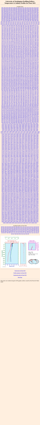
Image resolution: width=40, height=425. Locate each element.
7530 (21, 97)
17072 (3, 157)
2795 (23, 47)
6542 (33, 83)
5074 (21, 55)
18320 (17, 165)
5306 (35, 68)
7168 (16, 93)
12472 (11, 141)
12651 (20, 148)
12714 (3, 150)
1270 (35, 25)
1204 (21, 25)
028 (14, 228)
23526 (28, 218)
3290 (12, 51)
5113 (30, 58)
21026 (34, 191)
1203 (19, 25)
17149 (14, 157)
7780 (16, 103)
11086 (23, 130)
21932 (20, 200)
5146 (28, 60)
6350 (30, 81)
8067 (26, 105)
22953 (25, 212)
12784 (17, 153)
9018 (33, 117)
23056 (37, 213)
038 (33, 228)
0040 (35, 8)
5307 (37, 68)
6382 (26, 82)
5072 (16, 55)
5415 (26, 73)
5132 (33, 59)
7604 (33, 100)
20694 (5, 190)
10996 (11, 128)
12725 (20, 150)
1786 (30, 40)
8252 (33, 111)
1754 (2, 39)
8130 (28, 107)
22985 (11, 213)
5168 (26, 61)
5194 (9, 63)
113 (16, 232)
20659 (34, 188)
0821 (9, 17)
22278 (11, 205)
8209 (30, 110)
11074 (6, 130)
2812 (37, 47)
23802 (25, 220)
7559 (12, 98)
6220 (35, 77)
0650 (12, 15)
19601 (3, 178)
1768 (35, 39)
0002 (5, 7)
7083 (2, 90)
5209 (33, 63)
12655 (31, 148)
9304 (33, 120)
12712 (37, 149)
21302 (14, 193)
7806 (23, 103)
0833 (33, 17)
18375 (5, 166)
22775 (5, 211)
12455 (17, 139)
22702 (23, 208)
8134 (30, 107)
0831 (28, 17)
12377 (8, 135)
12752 (34, 151)
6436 (14, 83)
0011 (23, 7)
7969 (23, 104)
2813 (2, 48)
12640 (25, 146)
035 (27, 228)
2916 (5, 49)
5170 (30, 61)
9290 (12, 120)
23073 (14, 214)
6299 (14, 80)
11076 (8, 130)
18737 (25, 169)
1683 (26, 37)
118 (25, 232)
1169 (27, 24)
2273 (21, 45)
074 (22, 230)
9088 (2, 118)
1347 (23, 28)
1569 (9, 33)
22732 (8, 210)
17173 (23, 157)
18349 (31, 165)
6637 (19, 84)
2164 (26, 42)
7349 (28, 95)
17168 (20, 157)
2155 (7, 42)
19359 (20, 176)
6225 (7, 79)
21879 (25, 199)
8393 (21, 114)
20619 (11, 188)
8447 (12, 115)
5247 (7, 67)
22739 (11, 210)
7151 (19, 91)
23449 (25, 217)
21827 (23, 198)
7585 (37, 98)
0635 (26, 14)
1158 (2, 24)
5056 (21, 54)
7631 (30, 101)
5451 (5, 75)
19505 (20, 177)
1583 (5, 34)
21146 (20, 192)
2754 (28, 46)
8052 (16, 105)
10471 (14, 125)
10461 (3, 125)
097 (25, 231)
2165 (28, 42)
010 (20, 226)
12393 (5, 136)
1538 (28, 32)
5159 (5, 61)
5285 (7, 68)
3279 (23, 49)
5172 (35, 61)
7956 (19, 104)
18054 (20, 163)
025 (9, 228)
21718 (20, 197)
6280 (35, 79)
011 (22, 226)
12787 (25, 153)
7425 (33, 96)
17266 (37, 157)
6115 (12, 77)
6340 (28, 81)
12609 (11, 144)
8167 (33, 108)
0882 (19, 19)
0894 (33, 19)
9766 (26, 123)
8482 (7, 116)
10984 (17, 127)
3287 (5, 51)
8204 (19, 110)
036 (29, 228)
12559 (20, 143)
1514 (23, 31)
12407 (31, 136)
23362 (37, 215)
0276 (14, 11)
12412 (8, 137)
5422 (5, 74)
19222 (20, 174)
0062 (28, 10)
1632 (14, 35)
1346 (21, 28)
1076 (19, 20)
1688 (37, 37)
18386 (8, 166)
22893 (8, 212)
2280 (37, 45)
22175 (31, 203)
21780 (34, 197)
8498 (23, 116)
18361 (34, 165)
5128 (26, 59)
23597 (14, 219)
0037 (33, 8)
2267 (7, 45)
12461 (34, 139)
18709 (17, 169)
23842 (34, 220)
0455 (16, 12)
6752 (19, 86)
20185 (8, 184)
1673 (7, 37)
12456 (20, 139)
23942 (28, 221)
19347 (14, 176)
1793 (7, 41)
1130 (11, 23)
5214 (7, 65)
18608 (25, 167)
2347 (21, 46)
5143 (21, 60)
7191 (5, 94)
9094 (9, 118)
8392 (19, 114)
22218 (14, 204)
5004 (21, 51)
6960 (28, 88)
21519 (14, 195)
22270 (5, 205)
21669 (5, 197)
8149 (12, 108)
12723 (14, 150)
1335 (35, 27)
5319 (23, 69)
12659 (5, 149)
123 (34, 232)
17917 (23, 162)
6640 (26, 84)
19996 (20, 180)
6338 (23, 81)
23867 (11, 221)
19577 (31, 177)
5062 (33, 54)
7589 (7, 100)
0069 (7, 11)
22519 (3, 207)
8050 (14, 105)
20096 (28, 181)
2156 (9, 42)
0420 (35, 11)
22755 (28, 210)
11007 (25, 128)
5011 (37, 51)
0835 (37, 17)
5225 (30, 65)
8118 (12, 107)
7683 (37, 102)
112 (14, 232)
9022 (35, 117)
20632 (25, 188)
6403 (12, 83)
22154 (23, 203)
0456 (19, 12)
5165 (19, 61)
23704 (34, 219)
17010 (34, 156)
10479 (17, 125)
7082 (37, 89)
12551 (11, 143)
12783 (14, 153)
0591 (12, 14)
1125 (38, 21)
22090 (5, 203)
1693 (9, 38)
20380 (5, 186)
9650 (2, 122)
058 (31, 229)
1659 (28, 35)
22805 (17, 211)
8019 (2, 105)
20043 (37, 180)
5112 (28, 58)
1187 (38, 24)
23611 (25, 219)
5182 (21, 62)
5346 (30, 70)
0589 (9, 14)
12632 (3, 146)
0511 (12, 13)
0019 (2, 8)
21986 (11, 201)
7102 (28, 90)
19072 (34, 172)
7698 (5, 103)
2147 (26, 41)
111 (13, 232)
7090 (17, 90)
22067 (34, 201)
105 (2, 232)
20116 (5, 183)
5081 (37, 55)
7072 (21, 89)
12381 (20, 135)
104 (38, 231)
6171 (21, 77)
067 (9, 230)
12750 (28, 151)
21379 (31, 193)
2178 (19, 44)
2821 (21, 48)
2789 (12, 47)
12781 (8, 153)
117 (23, 232)
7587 (5, 100)
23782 (20, 220)
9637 (30, 121)
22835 (28, 211)
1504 (7, 31)
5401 (5, 73)
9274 (5, 120)
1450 (21, 30)
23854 (5, 221)
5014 (7, 52)
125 (38, 232)
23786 (23, 220)
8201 (14, 110)
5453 (9, 75)
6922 (21, 88)
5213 (5, 65)
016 (31, 226)
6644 (35, 84)
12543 (37, 142)
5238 (23, 66)
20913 (3, 191)
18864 (11, 171)
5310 (7, 69)
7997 (28, 104)
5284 (5, 68)
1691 (5, 38)
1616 (23, 34)
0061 (26, 10)
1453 (28, 30)
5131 (30, 59)
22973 (5, 213)
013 (25, 226)
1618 (28, 34)
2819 (16, 48)
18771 (5, 170)
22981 (8, 213)
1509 (12, 31)
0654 (19, 15)
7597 (19, 100)
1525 (12, 32)
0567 (26, 13)
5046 (37, 53)
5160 (7, 61)
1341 (12, 28)
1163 (13, 24)
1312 (33, 26)
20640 (28, 188)
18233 (31, 164)
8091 (5, 107)
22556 (20, 207)
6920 (16, 88)
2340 (5, 46)
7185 (28, 93)
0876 (7, 19)
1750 (30, 38)
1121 (29, 21)
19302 (34, 174)
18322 (23, 165)
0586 (7, 14)
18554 (8, 167)
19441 (8, 177)
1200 (12, 25)
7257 (7, 95)
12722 (11, 150)
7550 (35, 97)
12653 (25, 148)
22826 (23, 211)
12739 (5, 151)
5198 (19, 63)
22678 (17, 208)
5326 (2, 70)
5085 (9, 56)
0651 (14, 15)
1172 (34, 24)
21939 (23, 200)
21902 (8, 200)
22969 (34, 212)
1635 (21, 35)
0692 (30, 15)
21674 (8, 197)
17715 (37, 160)
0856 (28, 18)
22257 (37, 204)
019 (36, 226)
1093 (6, 21)
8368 (23, 113)
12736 (3, 151)
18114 (14, 164)
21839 (34, 198)
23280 (14, 215)
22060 (28, 201)
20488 (14, 186)
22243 (28, 204)
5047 (2, 54)
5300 (21, 68)
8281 (9, 113)
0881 (16, 19)
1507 (9, 31)
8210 (33, 110)
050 (16, 229)
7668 (26, 102)
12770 (23, 152)
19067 (31, 172)
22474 (17, 206)
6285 (9, 80)
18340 (28, 165)
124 (36, 232)
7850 (2, 104)
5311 (9, 69)
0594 (19, 14)
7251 (35, 94)
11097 (7, 131)
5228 (37, 65)
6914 (2, 88)
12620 (5, 145)
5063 (35, 54)
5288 (12, 68)
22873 (5, 212)
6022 (2, 76)
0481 (35, 12)
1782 (21, 40)
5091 (23, 56)
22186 (37, 203)
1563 (33, 32)
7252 (37, 94)
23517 (25, 218)
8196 (2, 110)
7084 (5, 90)
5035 (16, 53)
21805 (5, 198)
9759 (12, 123)
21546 (25, 195)
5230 (5, 66)
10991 (37, 127)
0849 (14, 18)
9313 (7, 121)
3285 (37, 49)
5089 (19, 56)
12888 (25, 156)
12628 (28, 145)
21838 (31, 198)
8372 (28, 113)
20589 (28, 187)
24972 (35, 222)
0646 (5, 15)
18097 (3, 164)
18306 (11, 165)
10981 (8, 127)
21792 (37, 197)
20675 (3, 190)
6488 (26, 83)
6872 (7, 87)
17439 (20, 159)
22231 (20, 204)
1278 (16, 26)
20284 (8, 185)
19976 (11, 180)
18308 (14, 165)
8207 (26, 110)
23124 (31, 214)
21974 (3, 201)
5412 (19, 73)
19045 (14, 172)
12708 (28, 149)
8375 (33, 113)
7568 (21, 98)
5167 (23, 61)
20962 (17, 191)
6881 (19, 87)
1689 (2, 38)
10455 (28, 124)
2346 (19, 46)
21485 (31, 194)
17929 (25, 162)
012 (23, 226)
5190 (37, 62)
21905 (11, 200)
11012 (31, 128)
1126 (2, 23)
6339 (26, 81)
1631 (12, 35)
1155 (34, 23)
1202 (16, 25)
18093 (37, 163)
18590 (17, 167)
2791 (16, 47)
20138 (25, 183)
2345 (16, 46)
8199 (9, 110)
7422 (30, 96)
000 (2, 226)
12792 (37, 153)
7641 (35, 101)
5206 (26, 63)
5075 (23, 55)
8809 (5, 117)
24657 (27, 222)
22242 (25, 204)
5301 (23, 68)
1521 (2, 32)
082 (36, 230)
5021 (23, 52)
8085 (35, 105)
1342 (14, 28)
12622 (11, 145)
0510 (9, 13)
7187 (33, 93)
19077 (3, 173)
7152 (21, 91)
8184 (23, 109)
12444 (23, 138)
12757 (5, 152)
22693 (20, 208)
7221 (26, 94)
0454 (14, 12)
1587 (14, 34)
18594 (20, 167)
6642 (30, 84)
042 (2, 229)
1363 (37, 28)
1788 (35, 40)
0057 (16, 10)
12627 (25, 145)
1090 (37, 20)
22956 (28, 212)
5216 (12, 65)
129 (17, 233)
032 (22, 228)
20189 (11, 184)
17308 (11, 158)
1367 (9, 30)
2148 (28, 41)
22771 (3, 211)
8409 (37, 114)
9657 (9, 122)
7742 (14, 103)
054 (23, 229)
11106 (32, 131)
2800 (35, 47)
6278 (30, 79)
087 (7, 231)
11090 (28, 130)
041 (38, 228)
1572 (16, 33)
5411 (16, 73)
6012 (28, 75)
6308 (35, 80)
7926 (14, 104)
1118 (22, 21)
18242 (34, 164)
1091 (2, 21)
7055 (12, 89)
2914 (37, 48)
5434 (21, 74)
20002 (25, 180)
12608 (8, 144)
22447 (11, 206)
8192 (33, 109)
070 (14, 230)
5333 (19, 70)
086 (5, 231)
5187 (30, 62)
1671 (2, 37)
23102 (25, 214)
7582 (35, 98)
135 (28, 233)
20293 (11, 185)
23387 (5, 217)
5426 (14, 74)
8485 (12, 116)
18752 (31, 169)
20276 (5, 185)
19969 (5, 180)
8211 (35, 110)
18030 (11, 163)
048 (13, 229)
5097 (35, 56)
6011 (26, 75)
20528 (31, 186)
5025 (30, 52)
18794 (11, 170)
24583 (24, 222)
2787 (7, 47)
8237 (23, 111)
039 (34, 228)
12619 (3, 145)
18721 (20, 169)
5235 (16, 66)
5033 (12, 53)
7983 (26, 104)
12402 (23, 136)
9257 (30, 118)
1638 (26, 35)
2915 (2, 49)
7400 (16, 96)
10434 (3, 124)
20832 (23, 190)
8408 (35, 114)
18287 (3, 165)
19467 (17, 177)
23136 (34, 214)
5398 (35, 72)
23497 (17, 218)
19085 (5, 173)
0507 (2, 13)
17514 (37, 159)
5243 (35, 66)
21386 (34, 193)
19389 (28, 176)
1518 (33, 31)
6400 (7, 83)
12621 (8, 145)
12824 (20, 155)
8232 (21, 111)
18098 (5, 164)
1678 (16, 37)
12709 (31, 149)
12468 (5, 141)
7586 (2, 100)
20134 (14, 183)
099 (29, 231)
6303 (23, 80)
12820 (8, 155)
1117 (20, 21)
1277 (14, 26)
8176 (9, 109)
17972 (34, 162)
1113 (11, 21)
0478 (30, 12)
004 (9, 226)
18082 (34, 163)
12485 (8, 142)
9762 (17, 123)
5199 (21, 63)
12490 (14, 142)
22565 (23, 207)
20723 (14, 190)
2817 (12, 48)
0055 (12, 10)
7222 (28, 94)
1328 (28, 27)
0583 (5, 14)
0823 (14, 17)
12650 (17, 148)
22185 (34, 203)
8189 (30, 109)
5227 (35, 65)
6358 (9, 82)
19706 (28, 178)
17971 (31, 162)
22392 (31, 205)
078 (29, 230)
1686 (33, 37)
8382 (5, 114)
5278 (28, 67)
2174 (12, 44)
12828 (31, 155)
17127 (11, 157)
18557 (11, 167)
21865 (14, 199)
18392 (14, 166)
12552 (14, 143)
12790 (31, 153)
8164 (26, 108)
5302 (26, 68)
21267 (31, 192)
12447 (31, 138)
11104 (27, 131)
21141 (14, 192)
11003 (23, 128)
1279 (19, 26)
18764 (3, 170)
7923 (12, 104)
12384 (28, 135)
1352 (35, 28)
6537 (30, 83)
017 (33, 226)
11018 (3, 129)
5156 (35, 60)
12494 (17, 142)
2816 (9, 48)
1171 (31, 24)
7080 (33, 89)
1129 (8, 23)
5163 (14, 61)
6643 (33, 84)
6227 (12, 79)
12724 (17, 150)
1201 (14, 25)
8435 (5, 115)
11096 (4, 131)
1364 (2, 30)
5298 (16, 68)
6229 (16, 79)
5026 (33, 52)
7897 (9, 104)
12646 (5, 148)
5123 (14, 59)
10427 (31, 123)
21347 (23, 193)
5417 (30, 73)
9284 (9, 120)
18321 (20, 165)
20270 (37, 184)
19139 (28, 173)
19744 (3, 179)
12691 (11, 149)
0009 (19, 7)
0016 (35, 7)
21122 (11, 192)
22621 (37, 207)
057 (29, 229)
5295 (14, 68)
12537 (25, 142)
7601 (28, 100)
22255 (34, 204)
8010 (37, 104)
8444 (9, 115)
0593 (16, 14)
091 (14, 231)
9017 (30, 117)
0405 (21, 11)
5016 (12, 52)
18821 (25, 170)
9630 (21, 121)
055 (25, 229)
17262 (34, 157)
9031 (37, 117)
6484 (19, 83)
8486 (14, 116)
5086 (12, 56)
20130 (8, 183)
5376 (33, 70)
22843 (31, 211)
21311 (17, 193)
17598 (20, 160)
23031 (20, 213)
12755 (3, 152)
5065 (2, 55)
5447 (33, 74)
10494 (28, 125)
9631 (23, 121)
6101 (2, 77)
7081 (35, 89)
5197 (16, 63)
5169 (28, 61)
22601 (31, 207)
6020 (35, 75)
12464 (3, 141)
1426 (12, 30)
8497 (21, 116)
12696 (14, 149)
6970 (37, 88)
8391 (16, 114)
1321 (14, 27)
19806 (14, 179)
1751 (33, 38)
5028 (37, 52)
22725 (3, 210)
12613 (23, 144)
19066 (28, 172)
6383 (28, 82)
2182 (28, 44)
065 (5, 230)
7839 (33, 103)
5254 (21, 67)
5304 (30, 68)
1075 (16, 20)
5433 (19, 74)
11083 (14, 130)
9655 (7, 122)
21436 (11, 194)
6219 (33, 77)
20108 (34, 181)
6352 (33, 81)
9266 (2, 120)
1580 (35, 33)
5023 (26, 52)
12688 (8, 149)
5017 (14, 52)
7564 (16, 98)
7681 (35, 102)
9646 (37, 121)
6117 (14, 77)
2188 (35, 44)
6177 (23, 77)
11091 (31, 130)
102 (34, 231)
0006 (14, 7)
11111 (4, 132)
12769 (20, 152)
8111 (10, 107)
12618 (37, 144)
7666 (23, 102)
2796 (26, 47)
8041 (12, 105)
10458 (34, 124)
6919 (14, 88)
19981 (14, 180)
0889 (28, 19)
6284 (7, 80)
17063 (37, 156)
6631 (7, 84)
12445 (25, 138)
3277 (19, 49)
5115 (35, 58)
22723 (34, 208)
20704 (11, 190)
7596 (16, 100)
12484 (5, 142)
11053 (14, 129)
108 (7, 232)
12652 (23, 148)
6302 (21, 80)
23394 (8, 217)
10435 (5, 124)
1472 (33, 30)
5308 (2, 69)
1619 (30, 34)
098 (27, 231)
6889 (35, 87)
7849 (37, 103)
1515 (26, 31)
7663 (19, 102)
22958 (31, 212)
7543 (26, 97)
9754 (3, 123)
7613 (14, 101)
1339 (7, 28)
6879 (16, 87)
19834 (17, 179)
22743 (17, 210)
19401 (34, 176)
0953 (37, 19)
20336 (23, 185)
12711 (34, 149)
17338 (23, 158)
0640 (28, 14)
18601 (23, 167)
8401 (30, 114)
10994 (6, 128)
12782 (11, 153)
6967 (33, 88)
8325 (19, 113)
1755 (5, 39)
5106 (17, 58)
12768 (17, 152)
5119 (5, 59)
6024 (7, 76)
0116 (9, 11)
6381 (23, 82)
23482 (5, 218)
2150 (33, 41)
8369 (26, 113)
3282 (30, 49)
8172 (37, 108)
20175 (5, 184)
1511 (16, 31)
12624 (17, 145)
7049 (9, 89)
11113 (10, 132)
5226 (33, 65)
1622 (35, 34)
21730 (23, 197)
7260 (12, 95)
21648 (34, 195)
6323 (7, 81)
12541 (31, 142)
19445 (14, 177)
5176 (7, 62)
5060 (28, 54)
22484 (23, 206)
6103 (7, 77)
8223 (16, 111)
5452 (7, 75)
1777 (9, 40)
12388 (37, 135)
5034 (14, 53)
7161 (5, 93)
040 (36, 228)
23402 (11, 217)
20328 (14, 185)
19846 (23, 179)
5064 (37, 54)
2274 (23, 45)
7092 (19, 90)
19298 (31, 174)
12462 (37, 139)
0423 (5, 12)
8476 (35, 115)
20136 (20, 183)
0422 (2, 12)
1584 (7, 34)
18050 (17, 163)
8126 (21, 107)
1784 (26, 40)
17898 (20, 162)
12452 (8, 139)
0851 (16, 18)
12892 (31, 156)
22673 (14, 208)
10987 (25, 127)
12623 (14, 145)
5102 (7, 58)
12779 (3, 153)
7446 (5, 97)
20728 (17, 190)
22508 (34, 206)
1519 (35, 31)
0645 (2, 15)
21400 (37, 193)
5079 (33, 55)
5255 (23, 67)
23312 (23, 215)
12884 (17, 156)
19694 (25, 178)
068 (11, 230)
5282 (37, 67)
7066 (16, 89)
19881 (34, 179)
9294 (19, 120)
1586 (12, 34)
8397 (28, 114)
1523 (7, 32)
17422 (8, 159)
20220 (17, 184)
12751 (31, 151)
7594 (12, 100)
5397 (33, 72)
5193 (7, 63)
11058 (25, 129)
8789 (37, 116)
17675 (31, 160)
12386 (34, 135)
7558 (9, 98)
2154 (5, 42)
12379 (14, 135)
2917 (7, 49)
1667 (30, 35)
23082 (17, 214)
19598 (37, 177)
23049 (28, 213)
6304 (26, 80)
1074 (14, 20)
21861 (11, 199)
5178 (12, 62)
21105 (6, 192)
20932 (11, 191)
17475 (28, 159)
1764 (26, 39)
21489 (37, 194)
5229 (2, 66)
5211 (37, 63)
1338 (5, 28)
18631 (31, 167)
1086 (28, 20)
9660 (14, 122)
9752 (37, 122)
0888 (26, 19)
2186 (30, 44)
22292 (20, 205)
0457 (21, 12)
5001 (14, 51)
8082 (33, 105)
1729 (19, 38)
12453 (11, 139)
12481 (34, 141)
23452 (28, 217)
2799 (33, 47)
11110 (2, 132)
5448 (35, 74)
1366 (7, 30)
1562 (30, 32)
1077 (21, 20)
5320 (26, 69)
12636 (14, 146)
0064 (33, 10)
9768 (29, 123)
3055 (14, 49)
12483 (3, 142)
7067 (19, 89)
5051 (12, 54)
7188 (35, 93)
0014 (30, 7)
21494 (3, 195)
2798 (30, 47)
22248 (31, 204)
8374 (30, 113)
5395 (28, 72)
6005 (19, 75)
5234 (14, 66)
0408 (28, 11)
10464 (8, 125)
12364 (11, 134)
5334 (21, 70)
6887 (30, 87)
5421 (2, 74)
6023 (5, 76)
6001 (14, 75)
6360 (14, 82)
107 (5, 232)
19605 (5, 178)
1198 (7, 25)
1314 (37, 26)
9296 (21, 120)
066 (7, 230)
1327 (26, 27)
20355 (31, 185)
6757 (30, 86)
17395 (3, 159)
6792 (33, 86)
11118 (15, 132)
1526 (14, 32)
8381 (2, 114)
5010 (35, 51)
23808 (28, 220)
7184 (26, 93)
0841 (12, 18)
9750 (35, 122)
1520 (37, 31)
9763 (19, 123)
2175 (14, 44)
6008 (21, 75)
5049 (7, 54)
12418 (23, 137)
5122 (12, 59)
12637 (17, 146)
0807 (2, 17)
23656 (28, 219)
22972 (3, 213)
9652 (5, 122)
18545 (5, 167)
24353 (15, 222)
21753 (28, 197)
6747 (7, 86)
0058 (19, 10)
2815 (7, 48)
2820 (19, 48)
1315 (2, 27)
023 (5, 228)
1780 (16, 40)
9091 (5, 118)
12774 (28, 152)
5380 (2, 72)
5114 (33, 58)
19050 (17, 172)
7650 (7, 102)
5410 (14, 73)
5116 (37, 58)
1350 (30, 28)
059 (33, 229)
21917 (17, 200)
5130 (28, 59)
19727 (37, 178)
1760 (16, 39)
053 (22, 229)
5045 (35, 53)
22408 (34, 205)
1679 (19, 37)
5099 (37, 56)
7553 (2, 98)
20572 (17, 187)
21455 (17, 194)
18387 (11, 166)
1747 (23, 38)
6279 (33, 79)
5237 (21, 66)
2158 (14, 42)
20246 (28, 184)
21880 (28, 199)
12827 (28, 155)
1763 (23, 39)
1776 (7, 40)
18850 (37, 170)
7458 (7, 97)
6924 (26, 88)
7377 (35, 95)
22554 (14, 207)
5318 (21, 69)
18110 (11, 164)
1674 (9, 37)
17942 (28, 162)
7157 (33, 91)
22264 (3, 205)
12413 (11, 137)
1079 (26, 20)
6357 (7, 82)
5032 (9, 53)
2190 (2, 45)
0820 (7, 17)
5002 (16, 51)
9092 (7, 118)
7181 (19, 93)
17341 (25, 158)
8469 (28, 115)
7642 (37, 101)
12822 (14, 155)
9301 (26, 120)
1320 (12, 27)
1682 (23, 37)
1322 (16, 27)
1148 (18, 23)
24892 (33, 222)
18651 (37, 167)
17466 (25, 159)
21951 (28, 200)
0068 (5, 11)
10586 (5, 127)
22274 (8, 205)
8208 (28, 110)
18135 (17, 164)
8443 (7, 115)
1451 (23, 30)
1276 (12, 26)
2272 (19, 45)
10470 (11, 125)
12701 (20, 149)
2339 (2, 46)
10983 (14, 127)
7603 (30, 100)
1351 (33, 28)
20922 (5, 191)
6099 (37, 76)
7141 (12, 91)
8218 (14, 111)
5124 (16, 59)
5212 (2, 65)
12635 (11, 146)
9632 (26, 121)
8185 (26, 109)
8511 (33, 116)
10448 (23, 124)
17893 (17, 162)
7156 (30, 91)
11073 (3, 130)
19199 (11, 174)
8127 (23, 107)
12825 (23, 155)
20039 (31, 180)
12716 (5, 150)
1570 (12, 33)
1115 (16, 21)
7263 (19, 95)
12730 (31, 150)
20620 (14, 188)
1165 (18, 24)
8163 (23, 108)
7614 (16, 101)
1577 (28, 33)
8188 (28, 109)
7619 (23, 101)
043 (3, 229)
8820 (7, 117)
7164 (7, 93)
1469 (30, 30)
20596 (34, 187)
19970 (8, 180)
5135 (2, 60)
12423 (34, 137)
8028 (7, 105)
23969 (7, 222)
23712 (37, 219)
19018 (8, 172)
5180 (16, 62)
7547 (30, 97)
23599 (17, 219)
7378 (37, 95)
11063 (31, 129)
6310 (2, 81)
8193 (35, 109)
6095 (28, 76)
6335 (16, 81)
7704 (12, 103)
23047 (25, 213)
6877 (14, 87)
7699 (7, 103)
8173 (2, 109)
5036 (19, 53)
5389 (19, 72)
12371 (31, 134)
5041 (30, 53)
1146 (13, 23)
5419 (35, 73)
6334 (14, 81)
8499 (26, 116)
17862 (14, 162)
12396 (11, 136)
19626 (14, 178)
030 (18, 228)
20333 (20, 185)
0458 (23, 12)
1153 (29, 23)
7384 (7, 96)
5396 (30, 72)
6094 (26, 76)
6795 (2, 87)
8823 (9, 117)
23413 (14, 217)
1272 (2, 26)
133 (24, 233)
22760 (34, 210)
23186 (5, 215)
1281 (23, 26)
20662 (37, 188)
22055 (25, 201)
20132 (11, 183)
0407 (26, 11)
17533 (3, 160)
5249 (12, 67)
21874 (20, 199)
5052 (14, 54)
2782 (33, 46)
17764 (5, 162)
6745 (2, 86)
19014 (3, 172)
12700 (17, 149)
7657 (12, 102)
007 (14, 226)
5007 (28, 51)
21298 (11, 193)
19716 (31, 178)
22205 (5, 204)
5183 (23, 62)
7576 (30, 98)
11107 (35, 131)
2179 (21, 44)
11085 (20, 130)
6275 (23, 79)
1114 (13, 21)
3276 (16, 49)
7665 (21, 102)
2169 (37, 42)
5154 (30, 60)
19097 (11, 173)
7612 (12, 101)
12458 (25, 139)
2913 (35, 48)
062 (38, 229)
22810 (20, 211)
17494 (34, 159)
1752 (35, 38)
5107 (19, 58)
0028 (14, 8)
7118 (37, 90)
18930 (25, 171)
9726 (26, 122)
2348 (23, 46)
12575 (25, 143)
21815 (14, 198)
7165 (9, 93)
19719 (34, 178)
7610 (7, 101)
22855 (37, 211)
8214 (5, 111)
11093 (37, 130)
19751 (8, 179)
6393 (35, 82)
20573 (20, 187)
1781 (19, 40)
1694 (12, 38)
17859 (11, 162)
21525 (17, 195)
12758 (8, 152)
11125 (24, 132)
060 (34, 229)
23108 (28, 214)
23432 (20, 217)
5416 (28, 73)
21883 (31, 199)
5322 (30, 69)
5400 (2, 73)
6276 (26, 79)
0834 (35, 17)
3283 (33, 49)
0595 (21, 14)
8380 (37, 113)
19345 (11, 176)
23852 (3, 221)
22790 (11, 211)
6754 (23, 86)
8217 (12, 111)
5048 (5, 54)
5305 (33, 68)
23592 (8, 219)
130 (19, 233)
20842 (28, 190)
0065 (35, 10)
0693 (33, 15)
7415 (28, 96)
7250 (33, 94)
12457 (23, 139)
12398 (14, 136)
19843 (20, 179)
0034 (28, 8)
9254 (26, 118)
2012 (14, 41)
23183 (3, 215)
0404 (19, 11)
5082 (2, 56)
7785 (19, 103)
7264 (21, 95)
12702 (23, 149)
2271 (16, 45)
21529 (20, 195)
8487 (16, 116)
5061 (30, 54)
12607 (5, 144)
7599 (23, 100)
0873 (37, 18)
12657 (37, 148)
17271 (5, 158)
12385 (31, 135)
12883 (14, 156)
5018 (16, 52)
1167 (22, 24)
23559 (3, 219)
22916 (14, 212)
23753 (14, 220)
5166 (21, 61)
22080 (37, 201)
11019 (6, 129)
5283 (2, 68)
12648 (11, 148)
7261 (14, 95)
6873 (9, 87)
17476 (31, 159)
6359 (12, 82)
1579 (33, 33)
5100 (3, 58)
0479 (33, 12)
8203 (16, 110)
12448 (34, 138)
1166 (20, 24)
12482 (37, 141)
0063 (30, 10)
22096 (11, 203)
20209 (14, 184)
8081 (30, 105)
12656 (34, 148)
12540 (28, 142)
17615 (25, 160)
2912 (33, 48)
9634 (28, 121)
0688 (21, 15)
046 (9, 229)
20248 (31, 184)
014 (27, 226)
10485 (20, 125)
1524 (9, 32)
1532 (16, 32)
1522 (5, 32)
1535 (21, 32)
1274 (7, 26)
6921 (19, 88)
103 (36, 231)
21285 (37, 192)
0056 (14, 10)
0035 (30, 8)
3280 (26, 49)
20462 (11, 186)
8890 (12, 117)
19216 (17, 174)
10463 (5, 125)
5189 (35, 62)
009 (18, 226)
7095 (21, 90)
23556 (37, 218)
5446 (30, 74)
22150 (20, 203)
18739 (28, 169)
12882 (11, 156)
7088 (12, 90)
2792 (19, 47)
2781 (30, 46)
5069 (12, 55)
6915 (5, 88)
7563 (14, 98)
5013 (5, 52)
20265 (34, 184)
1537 (26, 32)
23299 (20, 215)
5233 (12, 66)
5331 (14, 70)
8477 (37, 115)
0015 (33, 7)
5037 (21, 53)
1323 (19, 27)
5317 (19, 69)
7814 (26, 103)
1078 (23, 20)
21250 (28, 192)
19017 (5, 172)
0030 (19, 8)
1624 (2, 35)
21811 (11, 198)
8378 (35, 113)
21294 (8, 193)
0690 (26, 15)
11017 (37, 128)
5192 (5, 63)
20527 (28, 186)
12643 (34, 146)
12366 (17, 134)
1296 (30, 26)
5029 (2, 53)
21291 (5, 193)
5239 (26, 66)
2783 (35, 46)
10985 (20, 127)
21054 (37, 191)
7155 (28, 91)
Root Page (20, 277)
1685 (30, 37)
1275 (9, 26)
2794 (21, 47)
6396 (2, 83)
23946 (34, 221)
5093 (28, 56)
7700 (9, 103)
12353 (32, 132)
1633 (16, 35)
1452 (26, 30)
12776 (34, 152)
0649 (9, 15)
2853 (23, 48)
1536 (23, 32)
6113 (10, 77)
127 (13, 233)
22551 (11, 207)
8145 (7, 108)
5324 (35, 69)
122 (32, 232)
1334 (33, 27)
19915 (37, 179)
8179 (14, 109)
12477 (23, 141)
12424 (37, 137)
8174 (5, 109)
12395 (8, 136)
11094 (2, 131)
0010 (21, 7)
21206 (22, 192)
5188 (33, 62)
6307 (33, 80)
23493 (14, 218)
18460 (28, 166)
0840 (9, 18)
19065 (25, 172)
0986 (9, 20)
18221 (28, 164)
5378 (37, 70)
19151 (34, 173)
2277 (30, 45)
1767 (33, 39)
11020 (8, 129)
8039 (9, 105)
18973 (31, 171)
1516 (28, 31)
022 (3, 228)
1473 (35, 30)
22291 (17, 205)
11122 (21, 132)
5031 (7, 53)
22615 (34, 207)
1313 (35, 26)
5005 (23, 51)
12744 (14, 151)
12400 (17, 136)
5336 (23, 70)
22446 (8, 206)
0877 (9, 19)
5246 (5, 67)
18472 (34, 166)
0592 (14, 14)
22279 (14, 205)
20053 (5, 181)
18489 (37, 166)
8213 (2, 111)
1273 (5, 26)
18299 (8, 165)
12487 (11, 142)
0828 (21, 17)
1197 (5, 25)
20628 (23, 188)
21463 (20, 194)
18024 (8, 163)
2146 (23, 41)
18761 (37, 169)
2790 (14, 47)
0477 (28, 12)
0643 (35, 14)
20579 (23, 187)
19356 (17, 176)
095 (22, 231)
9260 (33, 118)
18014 (5, 163)
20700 (8, 190)
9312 (5, 121)
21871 (17, 199)
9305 (35, 120)
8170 (35, 108)
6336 (19, 81)
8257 (2, 113)
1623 (37, 34)
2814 (5, 48)
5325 (37, 69)
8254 (37, 111)
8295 (14, 113)
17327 (17, 158)
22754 (25, 210)
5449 (37, 74)
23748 (8, 220)
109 (9, 232)
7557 (7, 98)
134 (26, 233)
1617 (26, 34)
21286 (3, 193)
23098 (23, 214)
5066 (5, 55)
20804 (20, 190)
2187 (33, 44)
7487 (12, 97)
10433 (37, 123)
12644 (37, 146)
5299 (19, 68)
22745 (20, 210)
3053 (9, 49)
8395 (26, 114)
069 (13, 230)
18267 (37, 164)
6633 (12, 84)
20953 (14, 191)
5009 (33, 51)
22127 (17, 203)
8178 (12, 109)
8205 (21, 110)
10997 (14, 128)
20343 (25, 185)
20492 (17, 186)
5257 (26, 67)
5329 (9, 70)
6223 (2, 79)
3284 (35, 49)
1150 (22, 23)
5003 (19, 51)
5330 (12, 70)
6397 (5, 83)
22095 (8, 203)
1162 (11, 24)
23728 (3, 220)
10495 (31, 125)
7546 (28, 97)
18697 (14, 169)
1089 (35, 20)
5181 (19, 62)
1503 (5, 31)
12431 (14, 138)
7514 (16, 97)
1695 (14, 38)
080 (33, 230)
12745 (17, 151)
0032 (23, 8)
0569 (30, 13)
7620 (26, 101)
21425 (5, 194)
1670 (37, 35)
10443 (20, 124)
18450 (25, 166)
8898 (19, 117)
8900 (23, 117)
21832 (25, 198)
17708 (34, 160)
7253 (2, 95)
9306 (37, 120)
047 (11, 229)
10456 (31, 124)
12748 (23, 151)
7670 (28, 102)
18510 (3, 167)
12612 (20, 144)
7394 (12, 96)
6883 (23, 87)
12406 (28, 136)
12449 (37, 138)
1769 (37, 39)
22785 (8, 211)
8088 (2, 107)
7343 (23, 95)
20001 (23, 180)
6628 (37, 83)
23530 (31, 218)
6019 (33, 75)
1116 (18, 21)
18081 (31, 163)
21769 (31, 197)
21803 (3, 198)
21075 (3, 192)
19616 (11, 178)
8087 (37, 105)
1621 (33, 34)
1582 (2, 34)
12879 (3, 156)
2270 (14, 45)
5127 (23, 59)
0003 (7, 7)
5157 (37, 60)
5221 (21, 65)
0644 (37, 14)
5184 (26, 62)
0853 (21, 18)
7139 (7, 91)
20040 (34, 180)
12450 (3, 139)
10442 (17, 124)
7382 (5, 96)
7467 (9, 97)
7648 (5, 102)
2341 (7, 46)
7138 (5, 91)
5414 (23, 73)
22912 (11, 212)
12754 (37, 151)
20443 (8, 186)
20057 (8, 181)
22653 (8, 208)
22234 (23, 204)
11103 (24, 131)
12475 (17, 141)
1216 (28, 25)
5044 (33, 53)
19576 (28, 177)
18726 (23, 169)
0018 (37, 7)
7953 (16, 104)
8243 (26, 111)
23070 (8, 214)
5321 (28, 69)
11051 (11, 129)
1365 (5, 30)
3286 (2, 51)
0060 (23, 10)
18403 (17, 166)
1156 (36, 23)
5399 (37, 72)
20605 (5, 188)
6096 (30, 76)
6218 (30, 77)
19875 (28, 179)
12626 (23, 145)
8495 (19, 116)
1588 (16, 34)
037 (31, 228)
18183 (25, 164)
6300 (16, 80)
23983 (10, 222)
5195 (12, 63)
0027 (12, 8)
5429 (16, 74)
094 (20, 231)
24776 (30, 222)
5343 (26, 70)
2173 (9, 44)
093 (18, 231)
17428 (11, 159)
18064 (23, 163)
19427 (5, 177)
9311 (2, 121)
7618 (21, 101)
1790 (2, 41)
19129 (25, 173)
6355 (2, 82)
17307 (8, 158)
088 (9, 231)
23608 (20, 219)
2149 (30, 41)
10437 (11, 124)
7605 (35, 100)
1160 (6, 24)
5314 (12, 69)
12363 (8, 134)
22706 (25, 208)
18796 (14, 170)
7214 (14, 94)
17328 (20, 158)
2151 (35, 41)
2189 (37, 44)
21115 (8, 192)
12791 (34, 153)
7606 (37, 100)
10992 (3, 128)
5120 (7, 59)
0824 (16, 17)
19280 (25, 174)
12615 (28, 144)
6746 (5, 86)
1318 (9, 27)
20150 (34, 183)
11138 (26, 132)
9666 (19, 122)
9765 (24, 123)
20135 (17, 183)
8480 (2, 116)
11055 (20, 129)
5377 (35, 70)
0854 (23, 18)
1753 (37, 38)
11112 (7, 132)
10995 (8, 128)
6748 (9, 86)
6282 (2, 80)
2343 (12, 46)
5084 (7, 56)
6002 (16, 75)
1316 (5, 27)
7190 (2, 94)
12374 (3, 135)
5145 (26, 60)
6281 (37, 79)
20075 (17, 181)
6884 (26, 87)
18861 (5, 171)
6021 (37, 75)
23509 (20, 218)
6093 (23, 76)
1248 (30, 25)
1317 (7, 27)
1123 (34, 21)
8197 (5, 110)
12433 (17, 138)
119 (27, 232)
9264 (35, 118)
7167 (14, 93)
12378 (11, 135)
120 (29, 232)
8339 (21, 113)
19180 (5, 174)
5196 (14, 63)
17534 (5, 160)
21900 (5, 200)
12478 (25, 141)
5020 (21, 52)
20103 (31, 181)
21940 (25, 200)
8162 (21, 108)
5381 (5, 72)
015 (29, 226)
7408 (23, 96)
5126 (21, 59)
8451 (16, 115)
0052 (5, 10)
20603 (3, 188)
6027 (14, 76)
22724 (37, 208)
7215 (16, 94)
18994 (34, 171)
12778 (37, 152)
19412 (3, 177)
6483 (16, 83)
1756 (7, 39)
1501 (37, 30)
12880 (5, 156)
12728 (25, 150)
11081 (11, 130)
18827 (31, 170)
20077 (20, 181)
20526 (25, 186)
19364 (23, 176)
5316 (16, 69)
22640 (3, 208)
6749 (12, 86)
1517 (30, 31)
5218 (16, 65)
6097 (33, 76)
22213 (11, 204)
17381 (34, 158)
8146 (9, 108)
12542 (34, 142)
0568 (28, 13)
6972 (2, 89)
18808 (17, 170)
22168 (28, 203)
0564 (19, 13)
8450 (14, 115)
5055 (19, 54)
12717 (8, 150)
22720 (31, 208)
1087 (30, 20)
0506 (37, 12)
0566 (23, 13)
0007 (16, 7)
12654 (28, 148)
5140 (14, 60)
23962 (4, 222)
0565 (21, 13)
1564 (35, 32)
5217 (14, 65)
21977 (5, 201)
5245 (2, 67)
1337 (2, 28)
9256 (28, 118)
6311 (5, 81)
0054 (9, 10)
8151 (14, 108)
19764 (11, 179)
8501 (28, 116)
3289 (9, 51)
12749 (25, 151)
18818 (20, 170)
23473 (37, 217)
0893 (30, 19)
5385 (12, 72)
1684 (28, 37)
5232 (9, 66)
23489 (11, 218)
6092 (21, 76)
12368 (23, 134)
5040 (28, 53)
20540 (3, 187)
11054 (17, 129)
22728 (5, 210)
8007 (33, 104)
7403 (19, 96)
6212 (28, 77)
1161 (8, 24)
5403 (9, 73)
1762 (21, 39)
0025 (9, 8)
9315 (9, 121)
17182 (25, 157)
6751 (16, 86)
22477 (20, 206)
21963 (34, 200)
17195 (28, 157)
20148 (31, 183)
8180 (16, 109)
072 (18, 230)
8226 (19, 111)
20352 (28, 185)
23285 (17, 215)
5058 (26, 54)
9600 (16, 121)
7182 (21, 93)
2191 (5, 45)
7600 (26, 100)
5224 (28, 65)
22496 (28, 206)
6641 (28, 84)
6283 (5, 80)
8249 (30, 111)
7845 (35, 103)
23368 (3, 217)
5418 (33, 73)
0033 (26, 8)
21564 (28, 195)
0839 (7, 18)
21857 (8, 199)
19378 (25, 176)
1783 (23, 40)
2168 (35, 42)
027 (13, 228)
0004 (9, 7)
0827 (19, 17)
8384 (9, 114)
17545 (8, 160)
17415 (5, 159)
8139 (35, 107)
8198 (7, 110)
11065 (34, 129)
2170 (2, 44)
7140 (9, 91)
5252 (19, 67)
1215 (26, 25)
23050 (31, 213)
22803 (14, 211)
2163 (23, 42)
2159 (16, 42)
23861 (8, 221)
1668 (33, 35)
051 (18, 229)
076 (25, 230)
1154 (31, 23)
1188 (2, 25)
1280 (21, 26)
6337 (21, 81)
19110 (17, 173)
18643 (34, 167)
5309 (5, 69)
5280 (33, 67)
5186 (28, 62)
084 (2, 231)
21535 (23, 195)
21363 (25, 193)
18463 (31, 166)
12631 (37, 145)
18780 (8, 170)
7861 (7, 104)
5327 (5, 70)
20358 (34, 185)
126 (12, 233)
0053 (7, 10)
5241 (30, 66)
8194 (37, 109)
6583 (35, 83)
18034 (14, 163)
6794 (37, 86)
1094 (9, 21)
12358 (35, 132)
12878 (37, 155)
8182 (19, 109)
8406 (33, 114)
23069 (5, 214)
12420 (28, 137)
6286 (12, 80)
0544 (14, 13)
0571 (35, 13)
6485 (21, 83)
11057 (23, 129)
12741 (8, 151)
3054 (12, 49)
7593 (9, 100)
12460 (31, 139)
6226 (9, 79)
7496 (14, 97)
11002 (20, 128)
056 (27, 229)
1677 (14, 37)
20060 (14, 181)
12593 (31, 143)
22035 (20, 201)
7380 (2, 96)
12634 (8, 146)
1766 (30, 39)
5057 (23, 54)
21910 (14, 200)
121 (30, 232)
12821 (11, 155)
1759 (14, 39)
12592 (28, 143)
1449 (19, 30)
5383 (7, 72)
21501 (8, 195)
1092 (4, 21)
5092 (26, 56)
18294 (5, 165)
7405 (21, 96)
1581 (37, 33)
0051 (2, 10)
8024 (5, 105)
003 (7, 226)
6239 (19, 79)
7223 (30, 94)
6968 (35, 88)
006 (13, 226)
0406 (23, 11)
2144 (19, 41)
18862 (8, 171)
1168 (25, 24)
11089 (25, 130)
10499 (37, 125)
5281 (35, 67)
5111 (26, 58)
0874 (2, 19)
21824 (20, 198)
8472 (30, 115)
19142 (31, 173)
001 (3, 226)
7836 (30, 103)
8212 (37, 110)
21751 (25, 197)
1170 (29, 24)
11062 (28, 129)
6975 (5, 89)
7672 (30, 102)
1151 (25, 23)
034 (25, 228)
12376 (5, 135)
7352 (30, 95)
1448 (16, 30)
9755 (5, 123)
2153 (2, 42)
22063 (31, 201)
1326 (23, 27)
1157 (38, 23)
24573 (21, 222)
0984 (7, 20)
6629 (2, 84)
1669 (35, 35)
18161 (20, 164)
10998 (17, 128)
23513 (23, 218)
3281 (28, 49)
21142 (17, 192)
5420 (37, 73)
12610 (14, 144)
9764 (22, 123)
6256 (21, 79)
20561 (11, 187)
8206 (23, 110)
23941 (25, 221)
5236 (19, 66)
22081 (3, 203)
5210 (35, 63)
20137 (22, 183)
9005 (26, 117)
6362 (19, 82)
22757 (31, 210)
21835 (28, 198)
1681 (21, 37)
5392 (26, 72)
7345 (26, 95)
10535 (3, 127)
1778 (12, 40)
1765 (28, 39)
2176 (16, 44)
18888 (17, 171)
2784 (37, 46)
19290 (28, 174)
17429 (14, 159)
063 (2, 230)
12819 (5, 155)
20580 (25, 187)
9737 (28, 122)
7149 (14, 91)
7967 (21, 104)
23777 (17, 220)
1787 (33, 40)
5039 (26, 53)
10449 (25, 124)
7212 (9, 94)
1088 (33, 20)
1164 (15, 24)
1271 (37, 25)
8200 (12, 110)
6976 (7, 89)
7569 (23, 98)
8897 (16, 117)
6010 (23, 75)
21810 (8, 198)
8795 (2, 117)
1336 (37, 27)
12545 (3, 143)
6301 (19, 80)
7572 (26, 98)
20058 (11, 181)
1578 (30, 33)
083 (38, 230)
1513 (21, 31)
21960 (31, 200)
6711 (37, 84)
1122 (31, 21)
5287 (9, 68)
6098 (35, 76)
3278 (21, 49)
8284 (12, 113)
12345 (29, 132)
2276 (28, 45)
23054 (34, 213)
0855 (26, 18)
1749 (28, 38)
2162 (21, 42)
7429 (37, 96)
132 (23, 233)
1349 (28, 28)
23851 (37, 220)
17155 (17, 157)
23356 (34, 215)
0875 (5, 19)
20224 (20, 184)
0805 (37, 15)
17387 (37, 158)
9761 (15, 123)
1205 (23, 25)
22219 (17, 204)
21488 (34, 194)
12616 (31, 144)
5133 (35, 59)
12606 (3, 144)
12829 (34, 155)
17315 (14, 158)
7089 (14, 90)
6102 (5, 77)
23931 (23, 221)
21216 (25, 192)
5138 (9, 60)
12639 (23, 146)
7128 (2, 91)
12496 (20, 142)
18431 (23, 166)
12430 (11, 138)
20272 (3, 185)
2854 (26, 48)
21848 (5, 199)
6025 (9, 76)
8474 (33, 115)
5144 (23, 60)
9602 (19, 121)
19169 (37, 173)
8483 (9, 116)
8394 (23, 114)
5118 (2, 59)
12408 (34, 136)
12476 (20, 141)
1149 (20, 23)
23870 (14, 221)
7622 (28, 101)
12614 (25, 144)
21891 (3, 200)
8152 (16, 108)
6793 (35, 86)
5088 (16, 56)
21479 (28, 194)
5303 (28, 68)
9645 (35, 121)
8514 (35, 116)
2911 (30, 48)
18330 (25, 165)
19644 (20, 178)
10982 (11, 127)
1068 (12, 20)
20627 (20, 188)
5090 (21, 56)
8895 (14, 117)
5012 (2, 52)
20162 (37, 183)
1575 (23, 33)
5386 (14, 72)
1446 (14, 30)
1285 (28, 26)
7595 (14, 100)
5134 (37, 59)
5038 (23, 53)
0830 (26, 17)
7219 (21, 94)
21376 (28, 193)
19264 (23, 174)
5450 (2, 75)
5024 (28, 52)
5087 (14, 56)
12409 (37, 136)
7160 (2, 93)
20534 (37, 186)
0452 (9, 12)
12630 (34, 145)
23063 (3, 214)
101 (33, 231)
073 (20, 230)
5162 (12, 61)
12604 (34, 143)
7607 (2, 101)
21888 (34, 199)
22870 (3, 212)
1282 (26, 26)
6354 (37, 81)
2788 (9, 47)
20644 (31, 188)
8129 (26, 107)
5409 (12, 73)
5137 (7, 60)
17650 (28, 160)
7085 (7, 90)
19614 (8, 178)
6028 (16, 76)
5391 (23, 72)
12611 (17, 144)
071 (16, 230)
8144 (5, 108)
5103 (10, 58)
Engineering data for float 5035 (20, 275)
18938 (28, 171)
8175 (7, 109)
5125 (19, 59)
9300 (23, 120)
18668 (5, 169)
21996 (14, 201)
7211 (7, 94)
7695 (2, 103)
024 (7, 228)
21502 (11, 195)
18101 (8, 164)
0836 (2, 18)
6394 (37, 82)
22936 (23, 212)
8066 (23, 105)
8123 (16, 107)
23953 (37, 221)
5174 (2, 62)
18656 (3, 169)
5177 (9, 62)
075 (23, 230)
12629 (31, 145)
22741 (14, 210)
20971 (23, 191)
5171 (33, 61)
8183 (21, 109)
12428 (5, 138)
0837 (5, 18)
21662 (37, 195)
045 (7, 229)
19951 (3, 180)
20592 (31, 187)
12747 (20, 151)
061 (36, 229)
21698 (17, 197)
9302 (28, 120)
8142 (37, 107)
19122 (22, 173)
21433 (8, 194)
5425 (12, 74)
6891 (37, 87)
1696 (16, 38)
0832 (30, 17)
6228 (14, 79)
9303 (30, 120)
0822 (12, 17)
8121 (14, 107)
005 (11, 226)
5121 (9, 59)
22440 (5, 206)
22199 (3, 204)
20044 (3, 181)
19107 (14, 173)
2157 (12, 42)
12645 (3, 148)
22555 (17, 207)
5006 (26, 51)
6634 (14, 84)
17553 (11, 160)
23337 (28, 215)
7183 (23, 93)
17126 (8, 157)
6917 (9, 88)
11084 (17, 130)
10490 (25, 125)
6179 (26, 77)
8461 (21, 115)
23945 (31, 221)
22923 (17, 212)
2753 (26, 46)
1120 (27, 21)
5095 (33, 56)
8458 (19, 115)
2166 (30, 42)
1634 (19, 35)
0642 (33, 14)
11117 (13, 132)
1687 (35, 37)
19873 (25, 179)
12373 (37, 134)
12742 (11, 151)
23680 (31, 219)
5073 (19, 55)
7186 (30, 93)
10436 (8, 124)
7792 (21, 103)
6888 (33, 87)
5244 (37, 66)
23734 (5, 220)
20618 (8, 188)
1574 (21, 33)
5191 (2, 63)
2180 (23, 44)
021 (2, 228)
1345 (19, 28)
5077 (28, 55)
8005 (30, 104)
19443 (11, 177)
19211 (14, 174)
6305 (28, 80)
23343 (31, 215)
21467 (23, 194)
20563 (14, 187)
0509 (7, 13)
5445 (28, 74)
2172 (7, 44)
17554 (14, 160)
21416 (3, 194)
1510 (14, 31)
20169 (3, 184)
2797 (28, 47)
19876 (31, 179)
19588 (34, 177)
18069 (28, 163)
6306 (30, 80)
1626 (7, 35)
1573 (19, 33)
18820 (23, 170)
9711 (23, 122)
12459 (28, 139)
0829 (23, 17)
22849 (34, 211)
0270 (12, 11)
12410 (3, 137)
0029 (16, 8)
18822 (28, 170)
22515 (37, 206)
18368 (37, 165)
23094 (20, 214)
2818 (14, 48)
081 (34, 230)
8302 (16, 113)
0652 (16, 15)
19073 (37, 172)
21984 (8, 201)
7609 (5, 101)
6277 (28, 79)
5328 (7, 70)
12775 (31, 152)
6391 (30, 82)
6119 (16, 77)
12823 (17, 155)
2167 (33, 42)
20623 (17, 188)
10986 (23, 127)
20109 (37, 181)
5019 (19, 52)
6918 (12, 88)
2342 (9, 46)
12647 (8, 148)
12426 (3, 138)
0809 (5, 17)
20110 (3, 183)
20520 (23, 186)
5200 (23, 63)
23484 (8, 218)
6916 (7, 88)
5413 (21, 73)
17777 (8, 162)
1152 (27, 23)
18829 (34, 170)
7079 (30, 89)
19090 (8, 173)
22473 (14, 206)
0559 (16, 13)
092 (16, 231)
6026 (12, 76)
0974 (2, 20)
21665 (3, 197)
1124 (36, 21)
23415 (17, 217)
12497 (23, 142)
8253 (35, 111)
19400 (31, 176)
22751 (23, 210)
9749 (33, 122)
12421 (31, 137)
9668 (21, 122)
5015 (9, 52)
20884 (34, 190)
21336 (20, 193)
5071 (14, 55)
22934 (20, 212)
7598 (21, 100)
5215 (9, 65)
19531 (25, 177)
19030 (11, 172)
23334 (25, 215)
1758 (12, 39)
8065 (21, 105)
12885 (20, 156)
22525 (5, 207)
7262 (16, 95)
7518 (19, 97)
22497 (31, 206)
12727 (23, 150)
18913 (20, 171)
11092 (34, 130)
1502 (2, 31)
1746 (21, 38)
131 (21, 233)
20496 (20, 186)
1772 (5, 40)
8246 (28, 111)
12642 (31, 146)
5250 (14, 67)
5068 (9, 55)
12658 (3, 149)
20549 (8, 187)
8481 (5, 116)
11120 (18, 132)
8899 (21, 117)
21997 (17, 201)
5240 (28, 66)
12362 (5, 134)
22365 (25, 205)
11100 (16, 131)
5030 (5, 53)
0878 (12, 19)
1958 (12, 41)
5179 (14, 62)
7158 (35, 91)
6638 (21, 84)
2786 (5, 47)
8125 (19, 107)
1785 (28, 40)
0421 (37, 11)
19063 (23, 172)
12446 (28, 138)
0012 (26, 7)
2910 (28, 48)
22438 (3, 206)
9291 (14, 120)
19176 (3, 174)
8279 (7, 113)
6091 (19, 76)
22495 (25, 206)
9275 (7, 120)
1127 (4, 23)
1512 (19, 31)
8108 (7, 107)
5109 (24, 58)
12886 (23, 156)
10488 (23, 125)
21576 (31, 195)
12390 (3, 136)
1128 (6, 23)
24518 (18, 222)
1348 (26, 28)
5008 (30, 51)
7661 (16, 102)
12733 (34, 150)
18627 (28, 167)
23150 (37, 214)
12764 (11, 152)
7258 (9, 95)
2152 (37, 41)
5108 (21, 58)
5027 (35, 52)
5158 (2, 61)
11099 (13, 131)
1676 (12, 37)
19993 (17, 180)
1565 (37, 32)
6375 (21, 82)
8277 (5, 113)
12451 (5, 139)
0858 (33, 18)
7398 (14, 96)
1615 (21, 34)
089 (11, 231)
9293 (16, 120)
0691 (28, 15)
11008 (28, 128)
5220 (19, 65)
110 (11, 232)
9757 (7, 123)
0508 (5, 13)
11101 (18, 131)
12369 (25, 134)
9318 (12, 121)
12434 (20, 138)
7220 (23, 94)
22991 (14, 213)
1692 (7, 38)
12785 (20, 153)
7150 (16, 91)
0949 (35, 19)
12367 (20, 134)
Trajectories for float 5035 (20, 270)
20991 (28, 191)
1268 (33, 25)
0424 (7, 12)
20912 (37, 190)
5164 (16, 61)
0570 (33, 13)
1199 (9, 25)
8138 (33, 107)
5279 (30, 67)
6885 (28, 87)
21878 (23, 199)
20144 (28, 183)
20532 (34, 186)
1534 (19, 32)
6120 (19, 77)
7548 (33, 97)
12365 (14, 134)
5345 (28, 70)
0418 (30, 11)
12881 (8, 156)
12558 (17, 143)
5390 (21, 72)
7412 (26, 96)
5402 (7, 73)
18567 (14, 167)
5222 (23, 65)
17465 (23, 159)
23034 (23, 213)
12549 (5, 143)
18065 (25, 163)
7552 (37, 97)
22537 (8, 207)
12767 (14, 152)
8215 (7, 111)
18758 (34, 169)
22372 (28, 205)
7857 (5, 104)
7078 (28, 89)
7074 (23, 89)
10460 (37, 124)
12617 (34, 144)
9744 (30, 122)
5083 (5, 56)
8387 (12, 114)
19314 (37, 174)
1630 (9, 35)
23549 (34, 218)
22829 (25, 211)
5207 (28, 63)
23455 (31, 217)
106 (4, 232)
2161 (19, 42)
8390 (14, 114)
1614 (19, 34)
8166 (30, 108)
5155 (33, 60)
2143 (16, 41)
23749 (11, 220)
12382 (23, 135)
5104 (12, 58)
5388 (16, 72)
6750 (14, 86)
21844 (37, 198)
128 (15, 233)
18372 (3, 166)
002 (5, 226)
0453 (12, 12)
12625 (20, 145)
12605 (37, 143)
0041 (37, 8)
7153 (23, 91)
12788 (28, 153)
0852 (19, 18)
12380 (17, 135)
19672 (23, 178)
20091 (25, 181)
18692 (11, 169)
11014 (34, 128)
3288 (7, 51)
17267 (3, 158)
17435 (17, 159)
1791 (5, 41)
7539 (23, 97)
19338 (8, 176)
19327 (5, 176)
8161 (19, 108)
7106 (31, 90)
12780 (5, 153)
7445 (2, 97)
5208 (30, 63)
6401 (9, 83)
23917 (20, 221)
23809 (31, 220)
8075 (28, 105)
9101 (19, 118)
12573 (23, 143)
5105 (14, 58)
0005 (12, 7)
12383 (25, 135)
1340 (9, 28)
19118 (20, 173)
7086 (10, 90)
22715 (28, 208)
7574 (28, 98)
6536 (28, 83)
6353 (35, 81)
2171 (5, 44)
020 (38, 226)
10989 (31, 127)
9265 (37, 118)
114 (18, 232)
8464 (23, 115)
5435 (23, 74)
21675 (11, 197)
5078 (30, 55)
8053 (19, 105)
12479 (28, 141)
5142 (19, 60)
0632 (23, 14)
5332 (16, 70)
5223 (26, 65)
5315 (14, 69)
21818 (17, 198)
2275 (26, 45)
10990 (34, 127)
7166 (12, 93)
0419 (33, 11)
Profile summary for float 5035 (20, 273)
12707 (25, 149)
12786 (23, 153)
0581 (37, 13)
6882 (21, 87)
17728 (3, 162)
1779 (14, 40)
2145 (21, 41)
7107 (33, 90)
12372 (34, 134)
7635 (33, 101)
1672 (5, 37)
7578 (33, 98)
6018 (30, 75)
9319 (14, 121)
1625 (5, 35)
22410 (37, 205)
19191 (8, 174)
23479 (3, 218)
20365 (37, 185)
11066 (37, 129)
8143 (2, 108)
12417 (20, 137)
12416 (17, 137)
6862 (5, 87)
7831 (28, 103)
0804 (35, 15)
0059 (21, 10)
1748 (26, 38)
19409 (37, 176)
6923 (23, 88)
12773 (25, 152)
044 (5, 229)
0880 (14, 19)
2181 (26, 44)
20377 (3, 186)
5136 (5, 60)
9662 (16, 122)
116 (21, 232)
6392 (33, 82)
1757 (9, 39)
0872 (35, 18)
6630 (5, 84)
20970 (20, 191)
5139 (12, 60)
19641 (17, 178)
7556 (5, 98)
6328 (9, 81)
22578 (25, 207)
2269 (12, 45)
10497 (34, 125)
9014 (28, 117)
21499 (5, 195)
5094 (30, 56)
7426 (35, 96)
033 (23, 228)
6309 (37, 80)
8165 (28, 108)
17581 (17, 160)
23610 (23, 219)
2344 (14, 46)
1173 (36, 24)
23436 (23, 217)
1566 (2, 33)
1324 (21, 27)
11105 (30, 131)
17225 (31, 157)
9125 (21, 118)
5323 (33, 69)
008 (16, 226)
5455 (12, 75)
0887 (23, 19)
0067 (2, 11)
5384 (9, 72)
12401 (20, 136)
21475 (25, 194)
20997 (31, 191)
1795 (9, 41)
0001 (2, 7)
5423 (7, 74)
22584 (28, 207)
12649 (14, 148)
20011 (28, 180)
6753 (21, 86)
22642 (5, 208)
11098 (10, 131)
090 (13, 231)
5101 (5, 58)
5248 (9, 67)
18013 (3, 163)
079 (31, 230)
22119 (14, 203)
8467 (26, 115)
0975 (5, 20)
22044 (23, 201)
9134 (23, 118)
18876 (14, 171)
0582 (2, 14)
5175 (5, 62)
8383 (7, 114)
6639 (23, 84)
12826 (25, 155)
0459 (26, 12)
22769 (37, 210)
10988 (28, 127)
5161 (9, 61)
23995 (13, 222)
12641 (28, 146)
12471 (8, 141)
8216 (9, 111)
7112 (35, 90)
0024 (7, 8)
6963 (30, 88)
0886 (21, 19)
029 (16, 228)
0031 (21, 8)
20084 (23, 181)
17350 (28, 158)
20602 (37, 187)
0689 (23, 15)
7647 (2, 102)
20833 (25, 190)
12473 (14, 141)
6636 (16, 84)
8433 (2, 115)
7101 (26, 90)
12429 (8, 138)
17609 (23, 160)
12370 (28, 134)
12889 (28, 156)
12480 (31, 141)
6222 (37, 77)
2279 (35, 45)
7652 (9, 102)
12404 (25, 136)
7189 (37, 93)
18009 (37, 162)
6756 (28, 86)
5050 (9, 54)
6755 (26, 86)
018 (34, 226)
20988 (25, 191)
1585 (9, 34)
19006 (37, 171)
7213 (12, 94)
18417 (20, 166)
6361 (16, 82)
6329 (12, 81)
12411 (5, 137)
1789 (37, 40)
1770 (2, 40)
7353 (33, 95)
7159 (37, 91)
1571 (14, 33)
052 (20, 229)
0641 (30, 14)
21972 (37, 200)
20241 (25, 184)
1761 (19, 39)
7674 (33, 102)
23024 (17, 213)
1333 (30, 27)
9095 (12, 118)
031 (20, 228)
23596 (11, 219)
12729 (28, 150)
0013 (28, 7)
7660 (14, 102)
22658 (11, 208)
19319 (3, 176)
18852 (3, 171)
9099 (16, 118)
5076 (26, 55)
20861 (31, 190)
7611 (9, 101)
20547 (5, 187)
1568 (7, 33)
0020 (5, 8)
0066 (37, 10)
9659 (12, 122)
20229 (23, 184)
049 (14, 229)
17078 (5, 157)
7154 (26, 91)
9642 (33, 121)
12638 (20, 146)
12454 (14, 139)
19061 (20, 172)
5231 (7, 66)
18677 (8, 169)
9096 (14, 118)
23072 (11, 214)
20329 (17, 185)
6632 (9, 84)
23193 (8, 215)
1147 (15, 23)
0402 (16, 11)
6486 (23, 83)
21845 (3, 199)
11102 (21, 131)
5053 (16, 54)
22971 (37, 212)
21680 (14, 197)
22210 (8, 204)
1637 (23, 35)
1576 (26, 33)
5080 (35, 55)
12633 (5, 146)
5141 (16, 60)
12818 (3, 155)
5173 (37, 61)
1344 (16, 28)
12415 (14, 137)
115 (20, 232)
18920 (23, 171)
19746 (5, 179)
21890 (37, 199)
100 (31, 231)
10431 (34, 123)
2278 (33, 45)
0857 (30, 18)
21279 (34, 192)
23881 (17, 221)
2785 (2, 47)
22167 (25, 203)
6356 (5, 82)
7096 (24, 90)
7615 (19, 101)
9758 (10, 123)
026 (11, 228)
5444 (26, 74)
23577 (5, 219)
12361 (3, 134)
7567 (19, 98)
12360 (38, 132)
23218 (11, 215)
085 (3, 231)
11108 (38, 131)
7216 (19, 94)
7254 (5, 95)
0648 (7, 15)
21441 (14, 194)
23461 (34, 217)
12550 (8, 143)
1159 (4, 24)
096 (23, 231)
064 (3, 230)
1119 (25, 21)
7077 (26, 89)
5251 (16, 67)
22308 (23, 205)
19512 (23, 177)
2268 (9, 45)
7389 (9, 96)
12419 (25, 137)
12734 (37, 150)
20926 (8, 191)
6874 (12, 87)
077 (27, 230)
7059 (14, 89)
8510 (30, 116)
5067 (7, 55)
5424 (9, 74)
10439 (14, 124)
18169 (22, 164)
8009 (35, 104)
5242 (33, 66)
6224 (5, 79)
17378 (31, 158)
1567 (5, 33)
